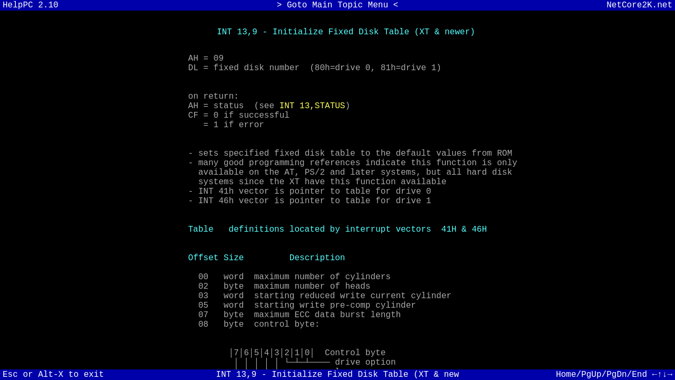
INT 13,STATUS (312, 120)
